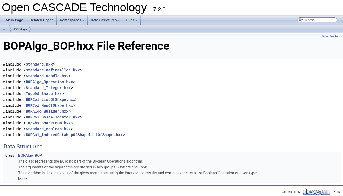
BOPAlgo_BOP (30, 155)
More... (24, 179)
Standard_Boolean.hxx (48, 129)
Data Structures (106, 21)
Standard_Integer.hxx (48, 87)
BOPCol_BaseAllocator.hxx (53, 117)
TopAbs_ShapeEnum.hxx (48, 123)
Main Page (14, 20)
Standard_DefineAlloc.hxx (53, 70)
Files (132, 21)
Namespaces (72, 21)
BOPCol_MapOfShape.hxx (49, 105)
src (5, 29)
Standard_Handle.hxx (47, 76)
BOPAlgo (20, 29)
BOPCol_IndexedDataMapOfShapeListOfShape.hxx (74, 134)
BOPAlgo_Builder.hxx (47, 111)
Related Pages (41, 20)
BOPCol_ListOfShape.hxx (50, 99)
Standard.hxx (39, 64)
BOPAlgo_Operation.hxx (49, 81)
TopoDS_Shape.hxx (44, 93)
